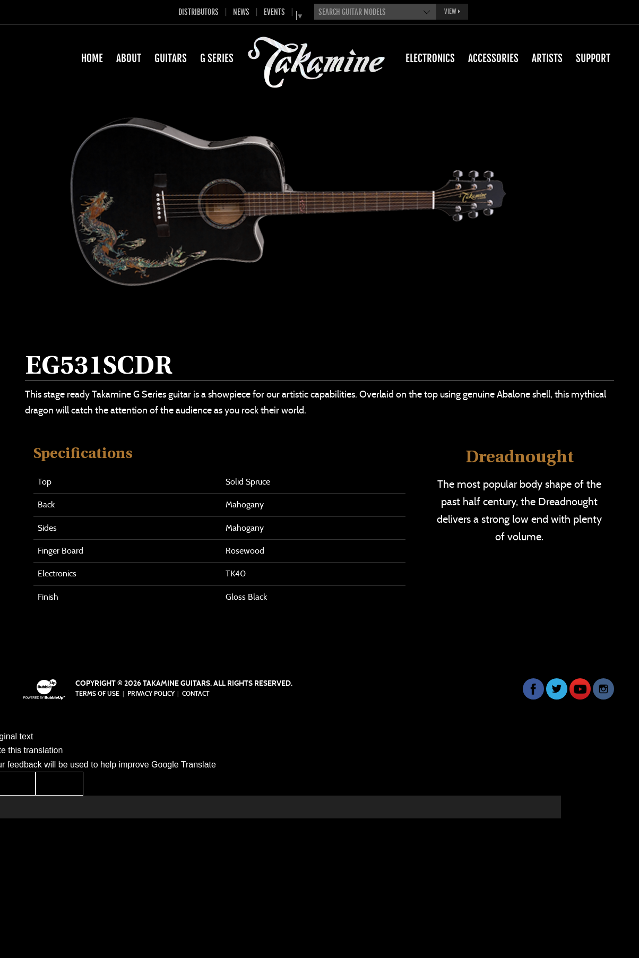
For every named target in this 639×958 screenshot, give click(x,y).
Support (593, 58)
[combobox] (375, 12)
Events (274, 11)
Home (92, 58)
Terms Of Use (97, 693)
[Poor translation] (59, 784)
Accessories (493, 58)
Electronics (430, 58)
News (241, 11)
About (128, 58)
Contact (196, 693)
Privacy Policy (151, 693)
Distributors (198, 11)
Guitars (170, 58)
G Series (217, 58)
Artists (547, 58)
